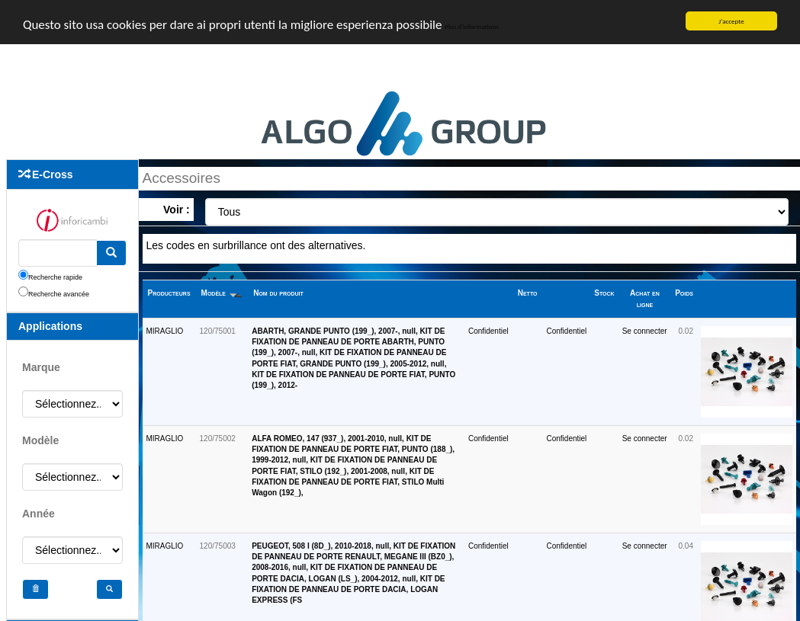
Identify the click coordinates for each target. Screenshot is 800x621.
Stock (604, 293)
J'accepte (731, 21)
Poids (684, 293)
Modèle (221, 293)
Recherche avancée (58, 293)
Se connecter (644, 331)
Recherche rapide (55, 276)
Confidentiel (488, 331)
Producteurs (169, 293)
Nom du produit (278, 293)
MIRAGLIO (165, 331)
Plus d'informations (471, 25)
